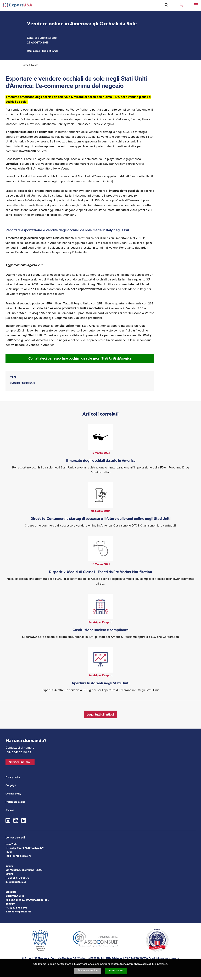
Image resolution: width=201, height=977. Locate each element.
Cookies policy (13, 794)
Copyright (10, 785)
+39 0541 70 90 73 (181, 4)
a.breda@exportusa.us (18, 912)
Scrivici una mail (20, 762)
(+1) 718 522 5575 (20, 856)
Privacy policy (12, 777)
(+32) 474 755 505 (16, 908)
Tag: (13, 377)
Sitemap (9, 810)
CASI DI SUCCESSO (22, 383)
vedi (100, 449)
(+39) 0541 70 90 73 (17, 878)
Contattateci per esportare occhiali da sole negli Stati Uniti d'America (80, 358)
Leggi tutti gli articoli (100, 714)
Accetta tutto (116, 970)
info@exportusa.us (15, 882)
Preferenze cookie (88, 970)
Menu (196, 4)
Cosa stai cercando (166, 5)
